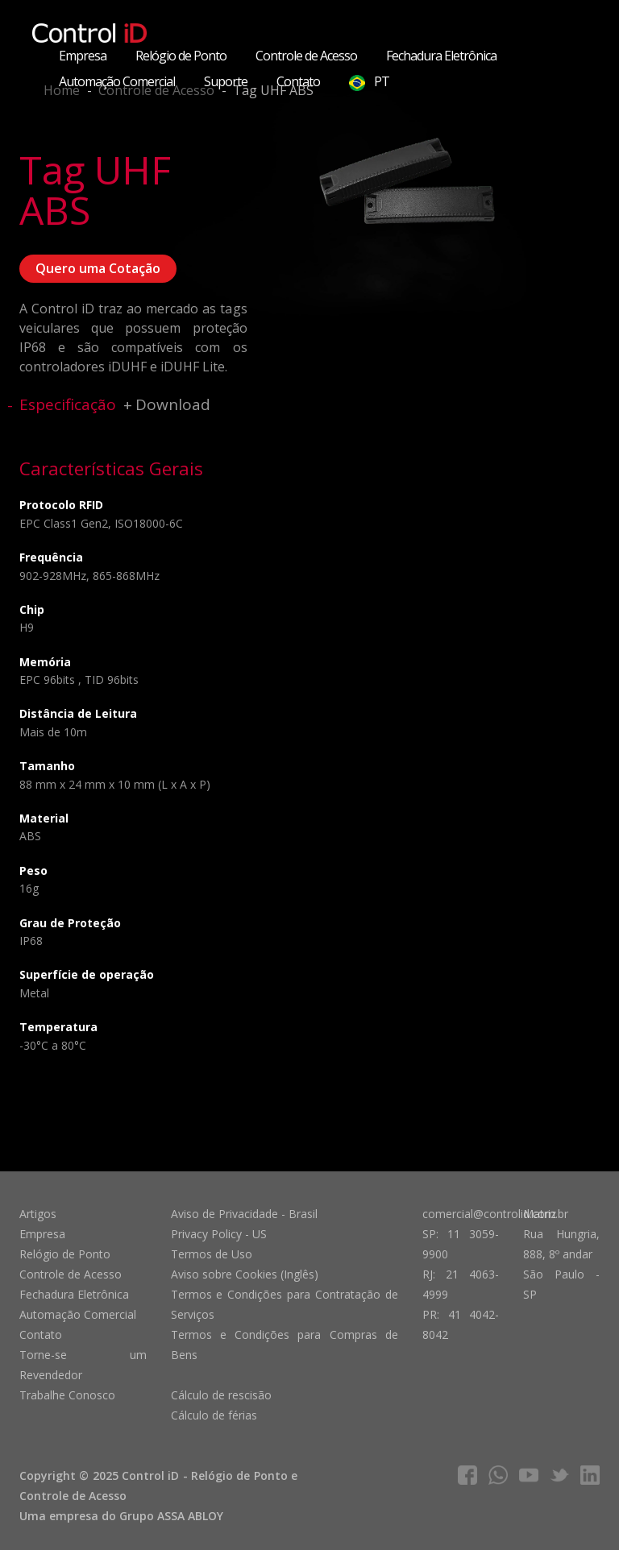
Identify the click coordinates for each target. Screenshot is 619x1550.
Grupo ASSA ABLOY (171, 1515)
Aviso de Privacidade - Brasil (244, 1213)
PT (369, 82)
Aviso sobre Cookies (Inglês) (244, 1274)
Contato (298, 81)
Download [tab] (172, 404)
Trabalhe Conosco (67, 1395)
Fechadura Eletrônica (441, 55)
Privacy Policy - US (219, 1233)
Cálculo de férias (214, 1415)
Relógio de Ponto (180, 55)
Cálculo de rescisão (221, 1395)
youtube (528, 1475)
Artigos (37, 1213)
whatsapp (498, 1475)
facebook (467, 1475)
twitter (559, 1475)
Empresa (82, 55)
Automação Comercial (117, 81)
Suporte (225, 81)
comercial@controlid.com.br (495, 1213)
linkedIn (590, 1475)
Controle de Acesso (306, 55)
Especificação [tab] (67, 404)
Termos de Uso (211, 1254)
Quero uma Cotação (97, 268)
